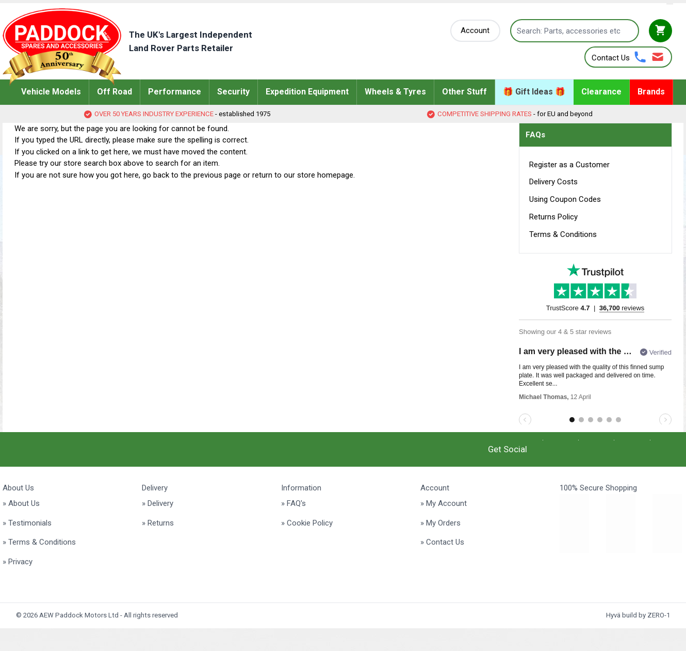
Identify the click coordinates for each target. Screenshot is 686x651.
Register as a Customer (569, 164)
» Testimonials (27, 523)
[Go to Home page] (143, 47)
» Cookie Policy (307, 523)
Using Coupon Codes (565, 199)
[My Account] (475, 31)
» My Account (443, 503)
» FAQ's (293, 503)
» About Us (21, 503)
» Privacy (17, 561)
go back (155, 175)
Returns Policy (553, 216)
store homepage (325, 175)
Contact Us (611, 57)
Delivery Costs (553, 181)
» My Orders (440, 523)
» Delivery (157, 503)
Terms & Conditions (563, 234)
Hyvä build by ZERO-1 (638, 615)
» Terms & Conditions (39, 542)
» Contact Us (442, 542)
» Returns (158, 523)
